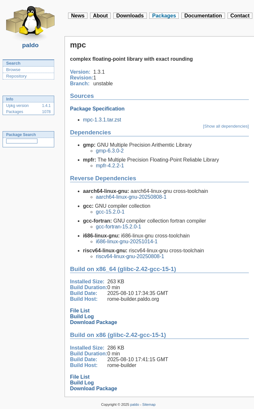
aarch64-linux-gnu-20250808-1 (131, 197)
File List (79, 310)
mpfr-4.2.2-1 (110, 165)
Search (13, 63)
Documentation (203, 15)
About (100, 15)
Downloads (130, 15)
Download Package (93, 322)
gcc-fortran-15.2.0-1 (118, 226)
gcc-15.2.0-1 (110, 212)
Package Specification (97, 108)
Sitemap (149, 404)
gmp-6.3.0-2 (110, 150)
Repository (16, 76)
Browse (13, 69)
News (78, 15)
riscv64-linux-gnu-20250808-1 (130, 256)
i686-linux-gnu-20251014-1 (126, 241)
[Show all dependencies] (226, 126)
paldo (30, 43)
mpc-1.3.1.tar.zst (102, 119)
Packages (164, 15)
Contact (240, 15)
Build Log (82, 316)
